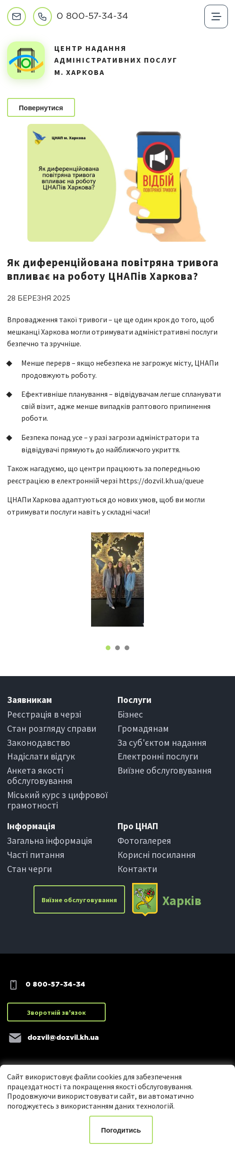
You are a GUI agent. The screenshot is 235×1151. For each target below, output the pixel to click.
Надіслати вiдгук (41, 756)
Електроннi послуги (158, 756)
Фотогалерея (144, 840)
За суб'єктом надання (162, 742)
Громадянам (143, 728)
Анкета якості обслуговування (40, 775)
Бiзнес (130, 714)
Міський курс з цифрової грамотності (57, 800)
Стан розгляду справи (51, 728)
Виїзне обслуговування (165, 770)
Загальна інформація (49, 840)
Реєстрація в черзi (44, 714)
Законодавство (38, 742)
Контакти (137, 868)
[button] (108, 647)
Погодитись (121, 1130)
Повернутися (41, 108)
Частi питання (36, 854)
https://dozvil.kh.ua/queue (161, 480)
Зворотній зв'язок (56, 1012)
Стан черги (29, 868)
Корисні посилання (157, 854)
